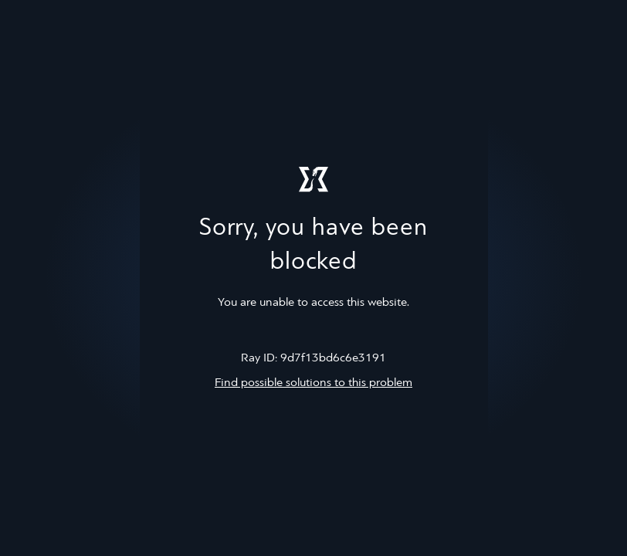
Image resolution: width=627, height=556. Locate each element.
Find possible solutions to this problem (313, 383)
